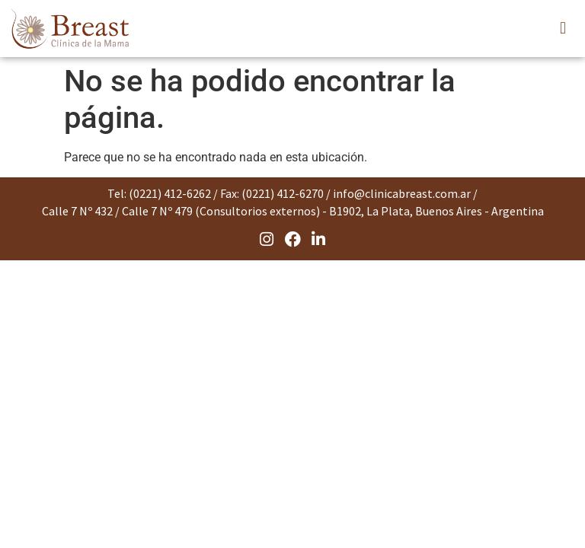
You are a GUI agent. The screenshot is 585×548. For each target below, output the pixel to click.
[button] (562, 28)
